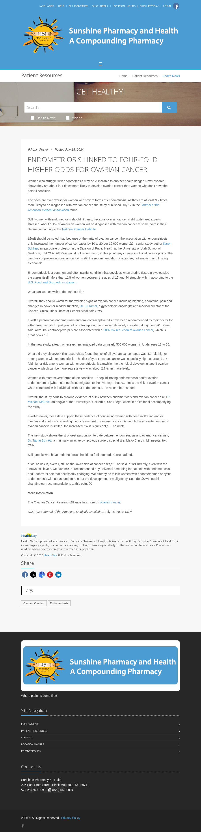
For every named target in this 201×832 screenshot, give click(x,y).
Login (167, 6)
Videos (74, 118)
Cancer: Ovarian (33, 603)
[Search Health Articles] (93, 107)
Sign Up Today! (149, 6)
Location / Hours (124, 6)
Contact (27, 737)
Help (61, 6)
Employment (29, 724)
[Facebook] (176, 6)
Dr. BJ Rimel (88, 306)
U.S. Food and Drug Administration (51, 282)
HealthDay (50, 555)
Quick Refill (100, 6)
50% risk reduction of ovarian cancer (128, 330)
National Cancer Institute (79, 229)
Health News (43, 118)
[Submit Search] (169, 107)
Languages (46, 6)
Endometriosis (59, 603)
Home (123, 76)
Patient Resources (145, 76)
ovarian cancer (110, 502)
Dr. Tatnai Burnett (40, 440)
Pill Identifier (78, 6)
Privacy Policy (31, 751)
